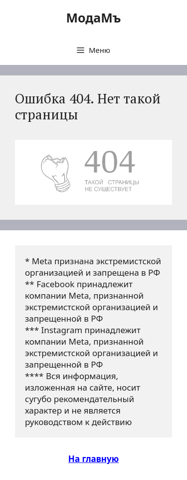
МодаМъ (93, 17)
